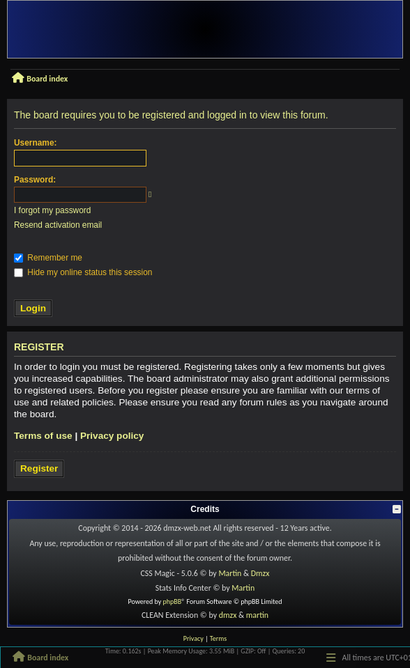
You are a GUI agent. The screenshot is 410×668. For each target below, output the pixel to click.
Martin (229, 573)
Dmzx (260, 573)
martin (257, 615)
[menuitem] (193, 638)
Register (39, 468)
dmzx (228, 615)
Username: (35, 143)
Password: (35, 180)
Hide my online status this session (83, 272)
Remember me (48, 258)
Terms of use (43, 435)
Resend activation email (58, 225)
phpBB (172, 601)
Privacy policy (112, 435)
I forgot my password (52, 210)
